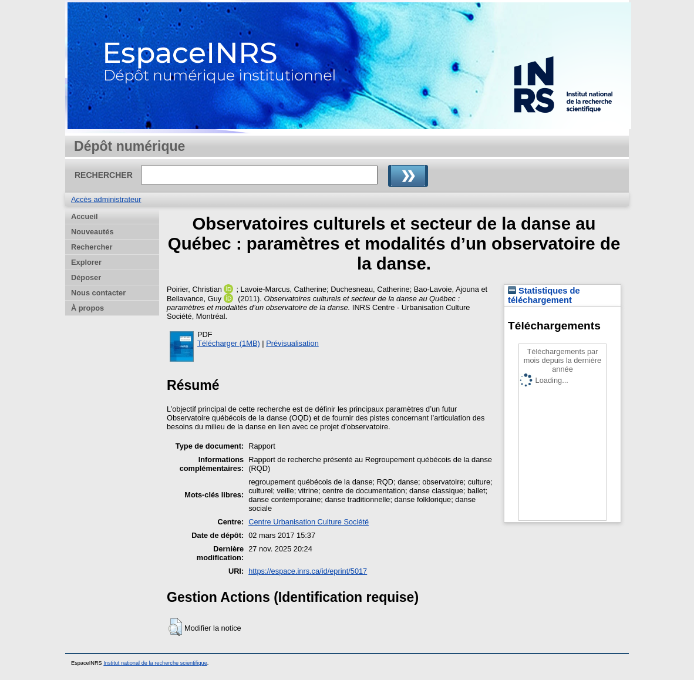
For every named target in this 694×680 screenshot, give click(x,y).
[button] (175, 627)
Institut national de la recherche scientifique (155, 663)
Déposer (86, 277)
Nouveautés (92, 231)
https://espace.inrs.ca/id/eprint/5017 (307, 571)
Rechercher (91, 247)
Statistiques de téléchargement (544, 295)
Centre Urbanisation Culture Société (308, 521)
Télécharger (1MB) (228, 343)
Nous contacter (98, 292)
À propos (87, 308)
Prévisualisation (292, 343)
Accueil (84, 216)
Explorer (86, 262)
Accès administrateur (106, 199)
